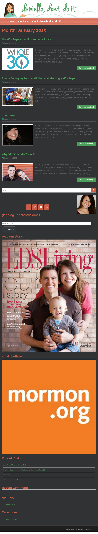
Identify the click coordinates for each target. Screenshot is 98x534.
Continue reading (86, 70)
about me (23, 23)
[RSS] (46, 209)
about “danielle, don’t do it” (46, 23)
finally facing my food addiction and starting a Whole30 (38, 80)
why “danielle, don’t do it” (19, 156)
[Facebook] (28, 209)
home (11, 23)
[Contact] (40, 209)
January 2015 (11, 506)
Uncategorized (11, 521)
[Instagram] (34, 209)
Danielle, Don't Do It (72, 532)
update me (9, 231)
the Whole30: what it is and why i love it (28, 41)
